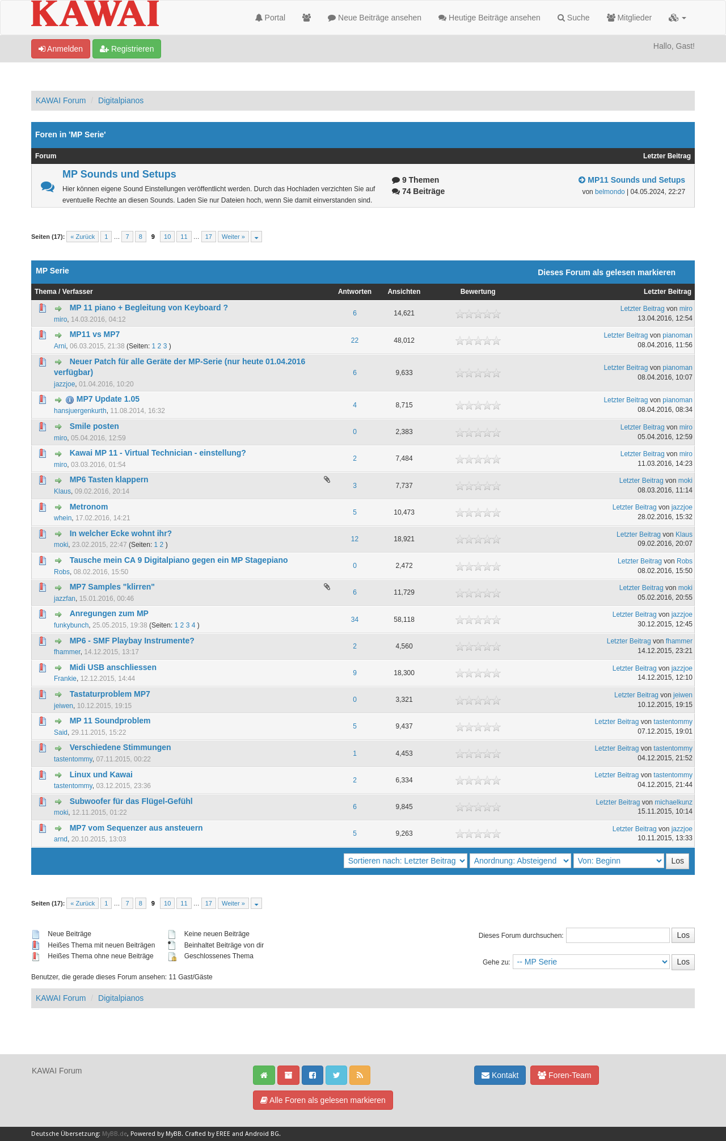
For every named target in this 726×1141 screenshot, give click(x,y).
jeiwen (63, 706)
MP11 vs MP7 (95, 334)
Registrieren (127, 48)
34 (354, 620)
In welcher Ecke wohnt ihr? (121, 533)
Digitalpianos (120, 100)
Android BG (262, 1134)
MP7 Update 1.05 (108, 398)
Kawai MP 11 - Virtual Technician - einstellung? (158, 452)
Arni (60, 346)
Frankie (65, 679)
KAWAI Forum (61, 100)
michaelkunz (674, 802)
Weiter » (233, 236)
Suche (574, 17)
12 (354, 539)
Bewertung (478, 292)
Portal (270, 17)
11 (183, 236)
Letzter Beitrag (667, 292)
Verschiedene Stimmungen (120, 747)
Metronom (89, 506)
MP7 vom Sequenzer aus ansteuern (136, 827)
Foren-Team (564, 1075)
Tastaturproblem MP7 (110, 693)
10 (167, 236)
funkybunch (71, 625)
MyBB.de (114, 1134)
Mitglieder (629, 17)
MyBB (174, 1134)
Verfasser (77, 292)
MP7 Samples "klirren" (112, 586)
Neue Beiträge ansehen (374, 17)
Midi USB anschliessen (113, 667)
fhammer (67, 652)
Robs (62, 572)
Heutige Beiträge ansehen (489, 17)
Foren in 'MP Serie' (70, 134)
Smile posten (94, 426)
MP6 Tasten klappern (109, 479)
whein (62, 518)
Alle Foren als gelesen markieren (323, 1100)
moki (685, 481)
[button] (677, 18)
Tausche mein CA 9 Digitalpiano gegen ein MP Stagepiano (179, 560)
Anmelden (61, 48)
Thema (46, 292)
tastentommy (673, 722)
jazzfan (64, 599)
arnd (60, 839)
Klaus (62, 491)
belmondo (610, 192)
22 (354, 340)
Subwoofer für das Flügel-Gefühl (131, 801)
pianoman (677, 335)
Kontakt (500, 1075)
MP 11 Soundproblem (110, 720)
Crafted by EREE (207, 1134)
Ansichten (403, 292)
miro (60, 319)
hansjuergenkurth (80, 411)
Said (60, 732)
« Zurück (82, 236)
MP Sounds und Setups (119, 174)
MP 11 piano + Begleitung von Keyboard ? (149, 307)
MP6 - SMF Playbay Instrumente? (132, 640)
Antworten (355, 292)
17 (208, 236)
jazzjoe (64, 384)
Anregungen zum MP (109, 613)
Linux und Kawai (101, 774)
